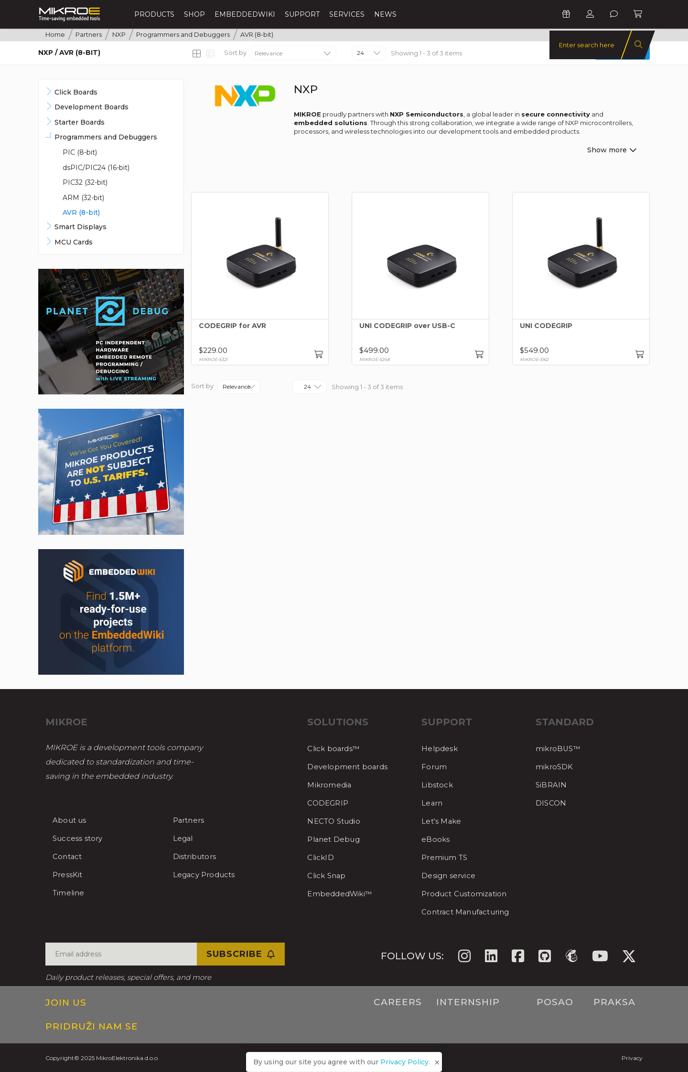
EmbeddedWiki (245, 14)
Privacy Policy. (405, 1062)
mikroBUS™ (560, 748)
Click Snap (328, 875)
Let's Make (442, 821)
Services (347, 14)
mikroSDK (556, 766)
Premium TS (446, 857)
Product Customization (468, 893)
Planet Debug (336, 839)
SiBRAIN (552, 784)
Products (154, 14)
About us (71, 820)
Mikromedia (331, 784)
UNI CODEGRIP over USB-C (407, 326)
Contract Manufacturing (470, 911)
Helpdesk (440, 748)
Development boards (350, 766)
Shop (194, 14)
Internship (468, 1002)
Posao (555, 1002)
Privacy (632, 1057)
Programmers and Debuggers (105, 137)
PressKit (69, 874)
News (385, 14)
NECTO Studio (336, 821)
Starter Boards (79, 122)
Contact (69, 856)
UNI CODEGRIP (546, 326)
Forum (435, 766)
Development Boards (91, 107)
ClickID (321, 857)
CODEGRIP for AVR (232, 326)
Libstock (438, 784)
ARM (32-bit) (83, 197)
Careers (398, 1002)
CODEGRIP (329, 802)
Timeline (70, 892)
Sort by (235, 52)
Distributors (197, 856)
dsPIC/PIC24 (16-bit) (96, 167)
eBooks (436, 839)
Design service (450, 875)
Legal (184, 838)
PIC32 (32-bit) (85, 182)
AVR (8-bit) (81, 212)
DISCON (552, 802)
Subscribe (240, 954)
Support (302, 14)
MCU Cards (73, 242)
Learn (433, 802)
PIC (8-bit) (80, 152)
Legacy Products (207, 874)
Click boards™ (336, 748)
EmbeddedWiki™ (342, 893)
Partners (190, 820)
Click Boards (75, 92)
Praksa (614, 1002)
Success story (80, 838)
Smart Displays (80, 227)
